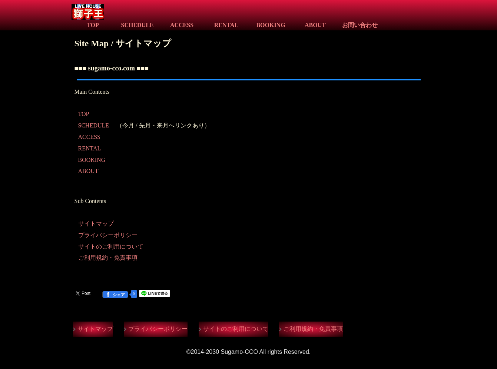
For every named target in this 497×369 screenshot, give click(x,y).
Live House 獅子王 (147, 12)
